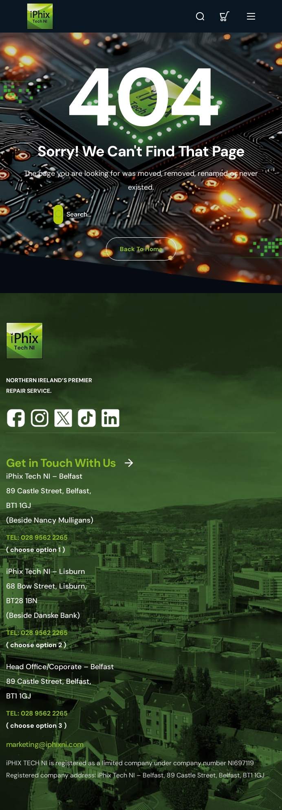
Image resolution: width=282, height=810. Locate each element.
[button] (200, 16)
